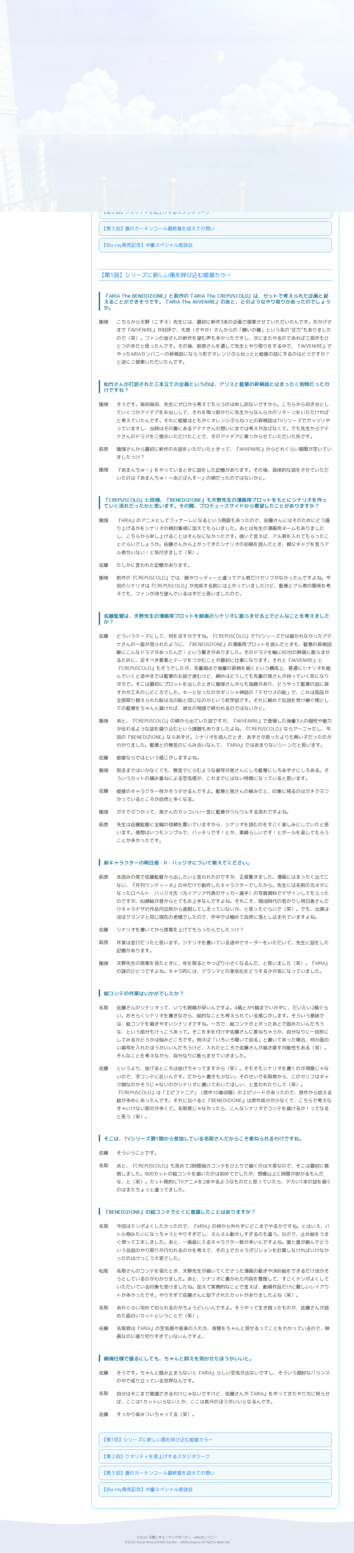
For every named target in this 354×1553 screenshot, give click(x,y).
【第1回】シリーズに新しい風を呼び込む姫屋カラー (157, 1439)
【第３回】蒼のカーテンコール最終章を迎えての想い (158, 228)
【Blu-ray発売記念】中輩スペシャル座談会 (147, 245)
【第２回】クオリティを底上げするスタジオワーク (155, 1456)
